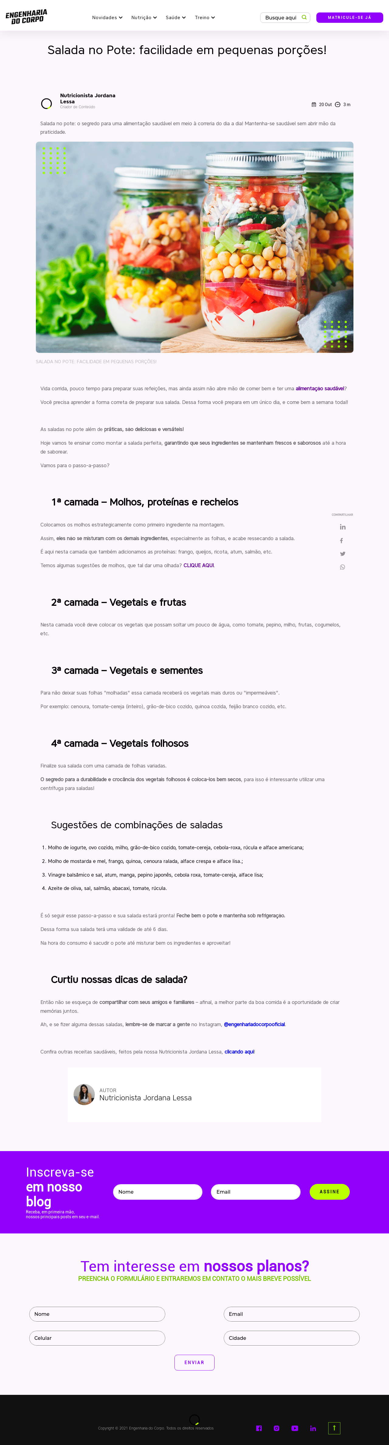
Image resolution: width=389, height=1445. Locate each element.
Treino (202, 17)
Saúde (173, 17)
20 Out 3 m (331, 104)
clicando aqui (239, 1052)
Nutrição (142, 17)
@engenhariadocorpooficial (254, 1024)
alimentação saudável (320, 388)
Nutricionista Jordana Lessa (95, 100)
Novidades (104, 17)
